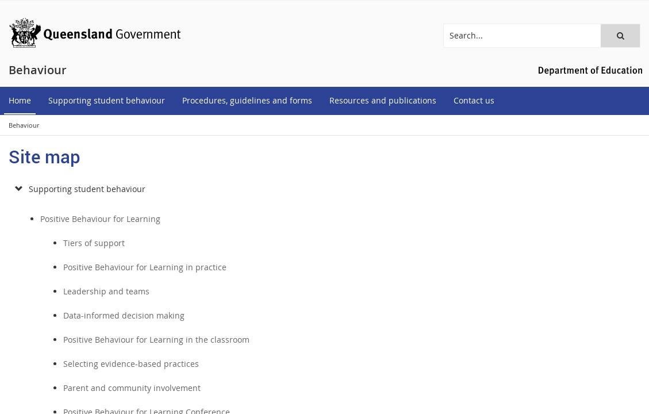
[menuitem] (20, 101)
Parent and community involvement (132, 387)
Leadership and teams (106, 291)
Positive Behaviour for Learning (100, 218)
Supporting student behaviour (87, 188)
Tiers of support (94, 242)
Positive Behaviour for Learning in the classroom (156, 339)
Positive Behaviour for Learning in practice (144, 267)
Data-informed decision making (124, 315)
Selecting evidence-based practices (131, 363)
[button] (620, 35)
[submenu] (19, 189)
